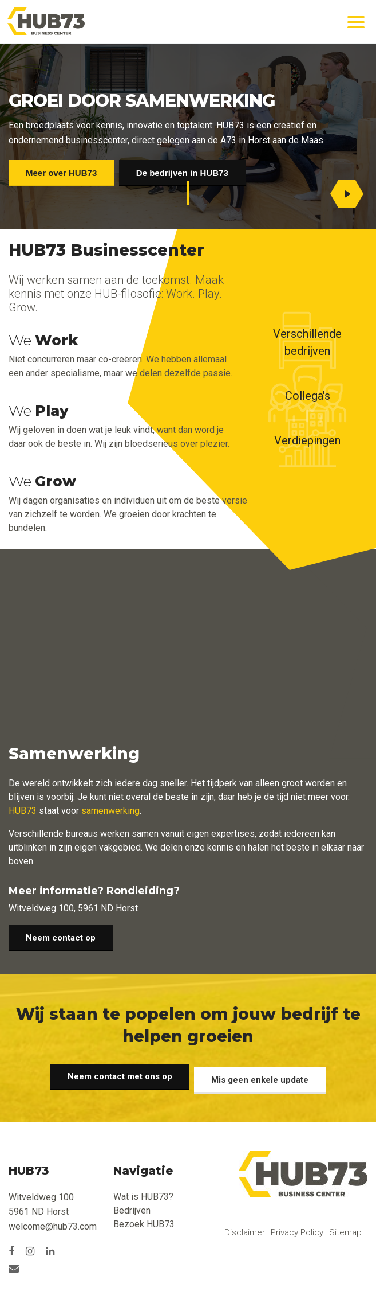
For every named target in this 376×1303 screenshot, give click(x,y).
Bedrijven (132, 1206)
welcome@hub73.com (53, 1223)
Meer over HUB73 (61, 173)
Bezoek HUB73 (144, 1220)
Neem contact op (61, 941)
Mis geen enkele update (263, 1076)
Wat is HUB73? (143, 1193)
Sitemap (345, 1229)
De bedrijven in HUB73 (189, 173)
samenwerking (110, 810)
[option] (353, 168)
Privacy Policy (297, 1229)
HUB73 (23, 810)
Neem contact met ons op (117, 1076)
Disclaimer (244, 1229)
